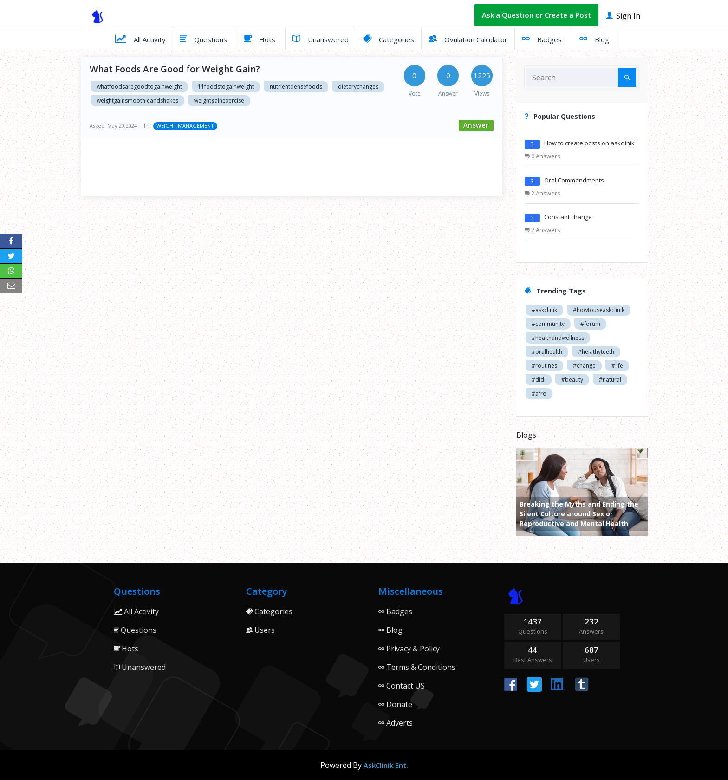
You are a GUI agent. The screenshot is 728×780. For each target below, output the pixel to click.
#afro (539, 393)
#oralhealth (547, 352)
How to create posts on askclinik (589, 143)
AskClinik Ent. (386, 765)
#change (584, 366)
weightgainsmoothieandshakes (137, 100)
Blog (594, 38)
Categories (388, 38)
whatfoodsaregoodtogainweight (139, 87)
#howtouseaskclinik (598, 310)
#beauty (572, 380)
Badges (542, 38)
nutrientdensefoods (296, 87)
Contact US (401, 686)
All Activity (140, 38)
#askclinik (544, 310)
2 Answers (542, 193)
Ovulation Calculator (468, 38)
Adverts (395, 723)
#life (617, 366)
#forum (590, 324)
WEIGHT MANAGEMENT (185, 125)
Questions (203, 38)
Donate (395, 704)
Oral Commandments (574, 180)
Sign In (623, 15)
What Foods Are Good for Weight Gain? (175, 69)
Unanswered (320, 38)
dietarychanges (358, 87)
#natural (610, 380)
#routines (544, 366)
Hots (259, 38)
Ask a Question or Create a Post (536, 15)
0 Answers (542, 156)
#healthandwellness (558, 338)
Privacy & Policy (409, 649)
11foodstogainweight (226, 87)
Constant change (568, 217)
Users (260, 630)
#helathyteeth (596, 352)
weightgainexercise (219, 100)
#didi (539, 380)
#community (548, 324)
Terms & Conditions (416, 667)
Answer (476, 125)
